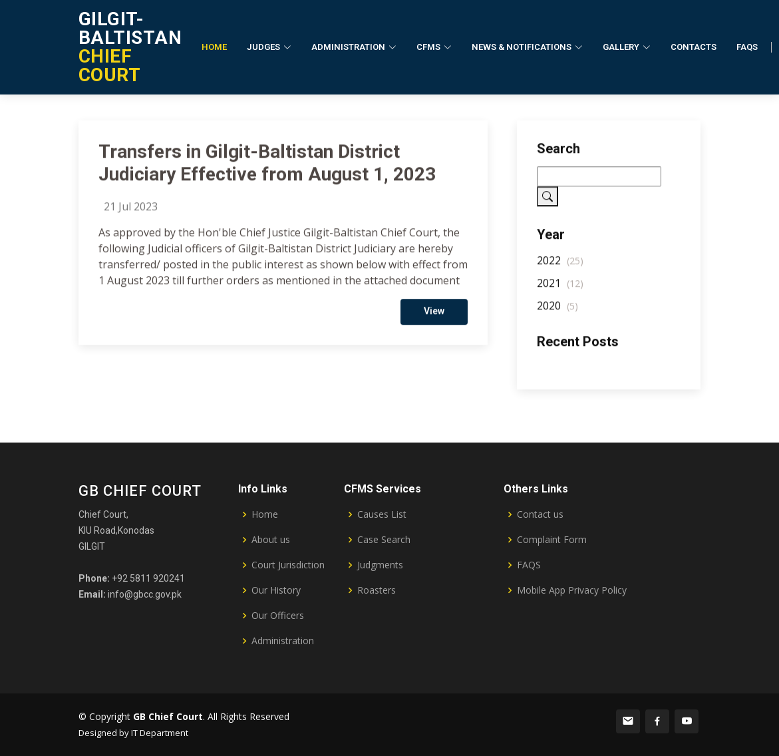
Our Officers (277, 615)
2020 (557, 314)
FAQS (529, 565)
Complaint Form (552, 539)
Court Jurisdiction (288, 565)
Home (214, 47)
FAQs (747, 47)
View (434, 319)
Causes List (381, 514)
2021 (560, 291)
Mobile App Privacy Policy (572, 590)
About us (270, 539)
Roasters (376, 590)
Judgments (380, 565)
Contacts (693, 47)
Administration (282, 641)
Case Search (383, 539)
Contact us (540, 514)
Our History (276, 590)
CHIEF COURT (130, 47)
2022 (560, 269)
